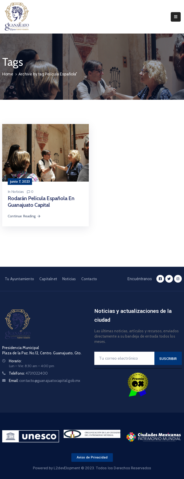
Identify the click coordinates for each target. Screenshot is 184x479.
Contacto (89, 279)
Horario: (15, 361)
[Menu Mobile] (176, 17)
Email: (44, 380)
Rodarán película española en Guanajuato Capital (41, 201)
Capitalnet (48, 279)
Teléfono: (28, 373)
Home (7, 74)
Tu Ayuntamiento (19, 279)
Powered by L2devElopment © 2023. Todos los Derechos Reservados (92, 468)
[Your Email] (124, 358)
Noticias (17, 191)
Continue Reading (24, 216)
